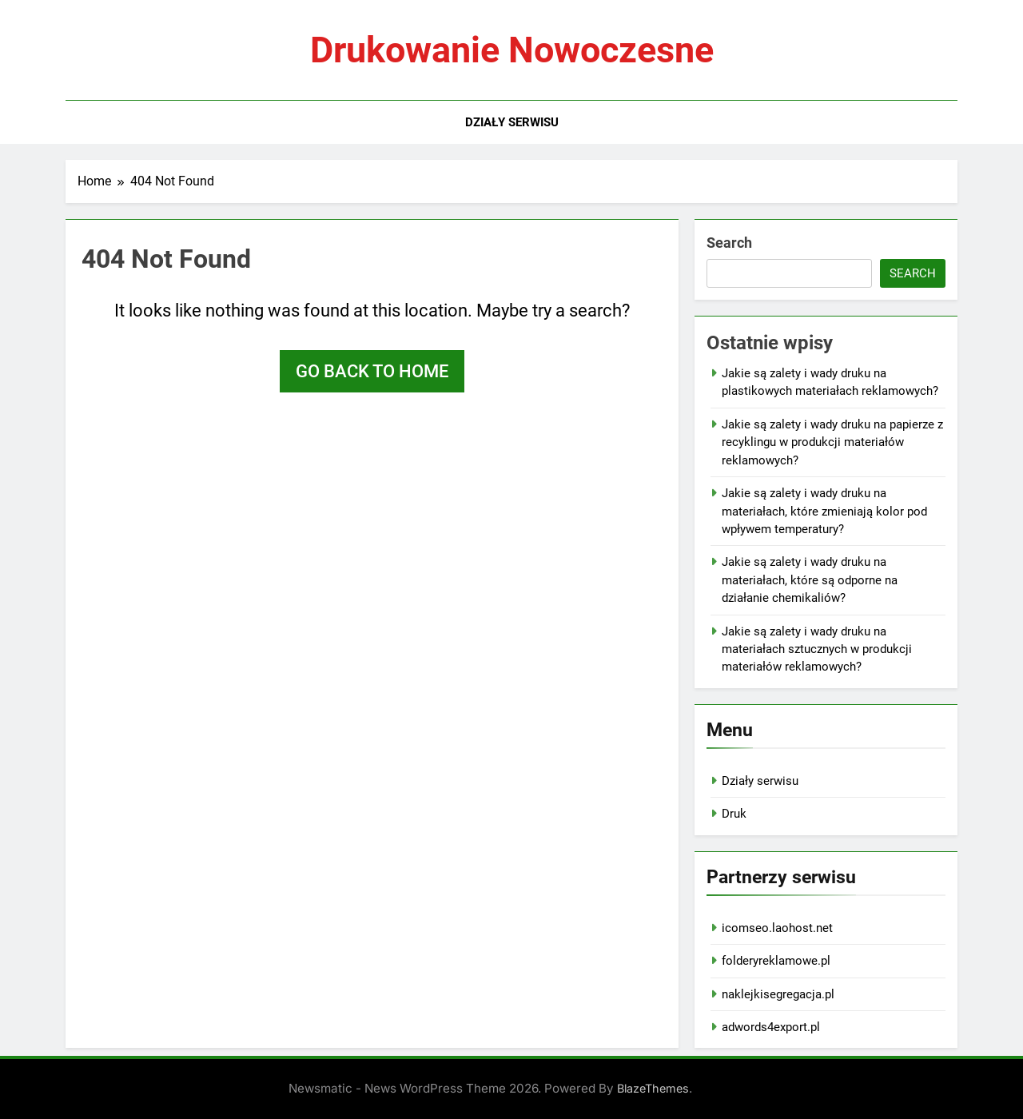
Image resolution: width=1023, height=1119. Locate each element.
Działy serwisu (512, 122)
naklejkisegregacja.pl (778, 994)
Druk (734, 813)
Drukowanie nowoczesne (512, 50)
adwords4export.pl (771, 1027)
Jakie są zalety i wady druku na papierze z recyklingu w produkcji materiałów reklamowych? (832, 442)
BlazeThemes (653, 1088)
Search (729, 242)
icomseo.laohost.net (777, 928)
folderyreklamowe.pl (776, 961)
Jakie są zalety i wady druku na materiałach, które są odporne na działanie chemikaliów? (810, 580)
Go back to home (372, 371)
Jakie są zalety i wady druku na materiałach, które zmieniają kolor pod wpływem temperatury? (824, 511)
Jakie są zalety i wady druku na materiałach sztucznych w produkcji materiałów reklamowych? (817, 649)
